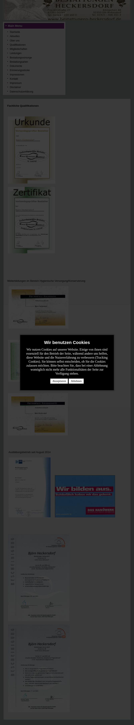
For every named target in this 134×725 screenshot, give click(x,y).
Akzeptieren (59, 381)
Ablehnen (76, 381)
